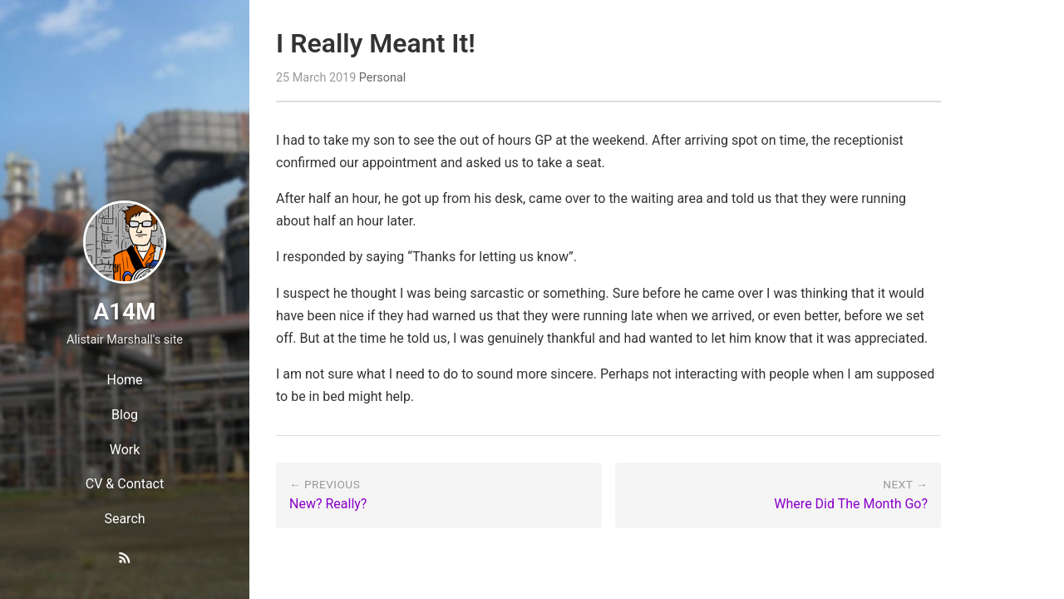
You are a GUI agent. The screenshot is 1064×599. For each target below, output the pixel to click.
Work (125, 450)
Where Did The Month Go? (851, 504)
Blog (124, 415)
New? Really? (328, 504)
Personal (382, 78)
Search (124, 519)
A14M (124, 311)
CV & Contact (125, 484)
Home (124, 380)
